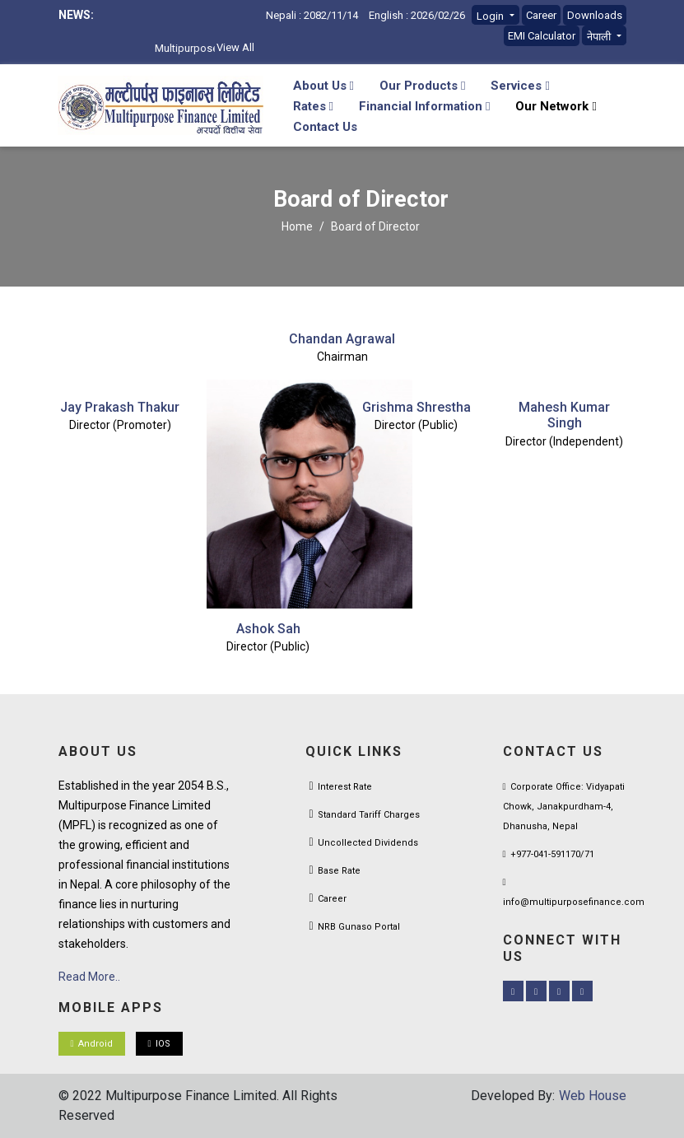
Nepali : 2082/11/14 (312, 15)
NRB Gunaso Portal (359, 926)
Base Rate (339, 870)
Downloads (594, 15)
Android (92, 1043)
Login (491, 16)
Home (297, 226)
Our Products (422, 85)
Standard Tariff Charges (369, 814)
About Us (323, 85)
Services (520, 85)
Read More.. (89, 976)
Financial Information (424, 106)
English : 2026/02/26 (417, 15)
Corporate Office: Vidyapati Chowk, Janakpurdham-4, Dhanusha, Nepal (564, 806)
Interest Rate (345, 786)
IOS (159, 1043)
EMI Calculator (541, 36)
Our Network (555, 106)
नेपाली (600, 36)
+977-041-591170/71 (548, 854)
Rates (313, 106)
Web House (592, 1095)
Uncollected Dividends (368, 842)
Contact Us (325, 126)
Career (541, 15)
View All (235, 47)
